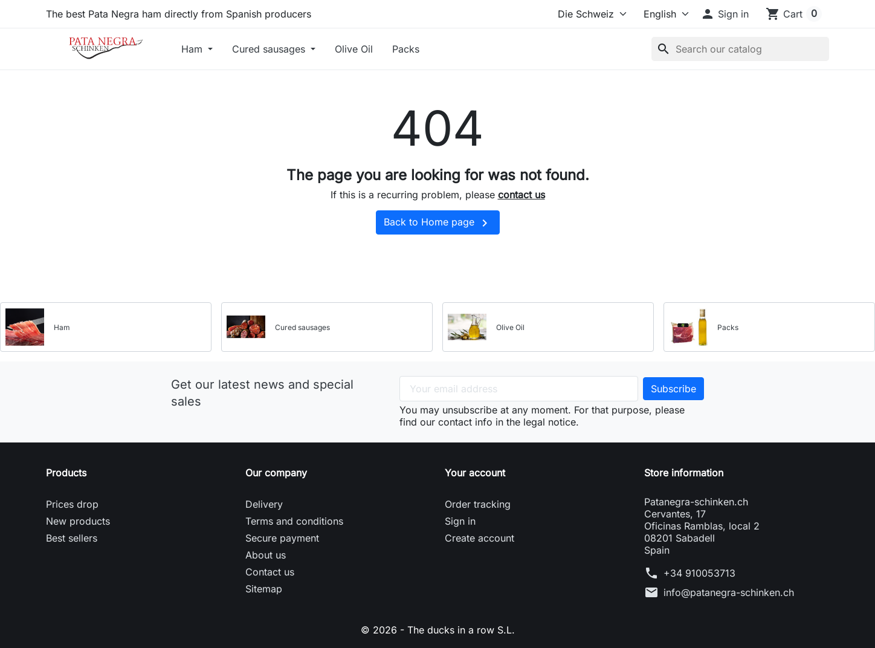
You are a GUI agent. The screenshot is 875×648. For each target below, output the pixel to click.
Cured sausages (270, 49)
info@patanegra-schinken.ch (729, 592)
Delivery (264, 504)
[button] (724, 14)
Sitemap (263, 589)
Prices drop (72, 504)
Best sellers (71, 538)
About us (265, 555)
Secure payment (282, 538)
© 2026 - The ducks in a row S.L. (438, 630)
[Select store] (589, 14)
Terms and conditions (294, 521)
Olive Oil (354, 49)
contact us (521, 195)
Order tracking (478, 504)
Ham (193, 49)
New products (78, 521)
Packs (405, 49)
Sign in (460, 521)
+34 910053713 (699, 573)
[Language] (661, 14)
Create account (479, 538)
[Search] (740, 49)
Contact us (269, 572)
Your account (475, 473)
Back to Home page (438, 223)
